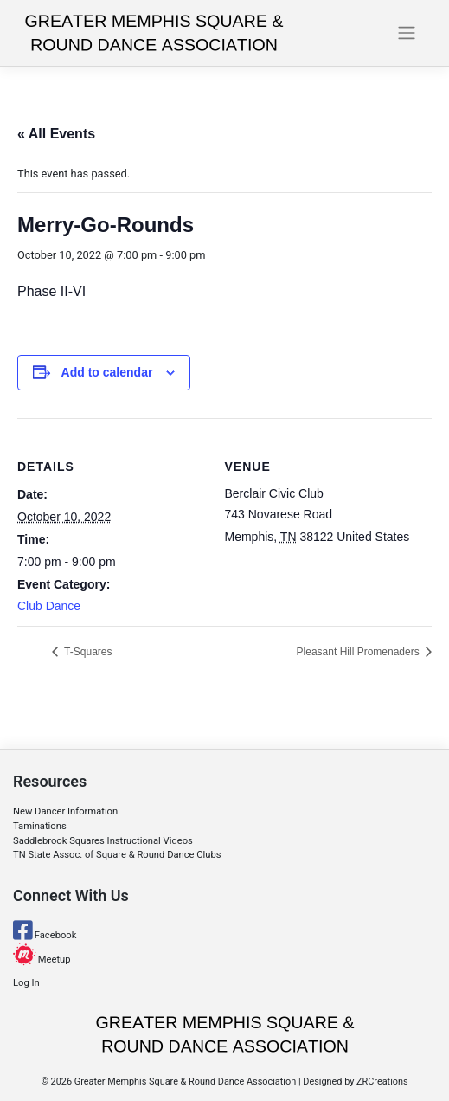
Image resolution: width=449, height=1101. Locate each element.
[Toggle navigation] (406, 33)
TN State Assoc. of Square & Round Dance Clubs (117, 854)
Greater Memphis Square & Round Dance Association (185, 1081)
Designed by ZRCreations (355, 1081)
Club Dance (48, 606)
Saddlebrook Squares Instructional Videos (103, 841)
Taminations (40, 826)
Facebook (44, 935)
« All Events (56, 133)
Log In (26, 982)
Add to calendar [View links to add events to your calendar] (107, 372)
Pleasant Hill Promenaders (359, 652)
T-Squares (86, 652)
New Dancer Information (65, 811)
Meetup (42, 959)
